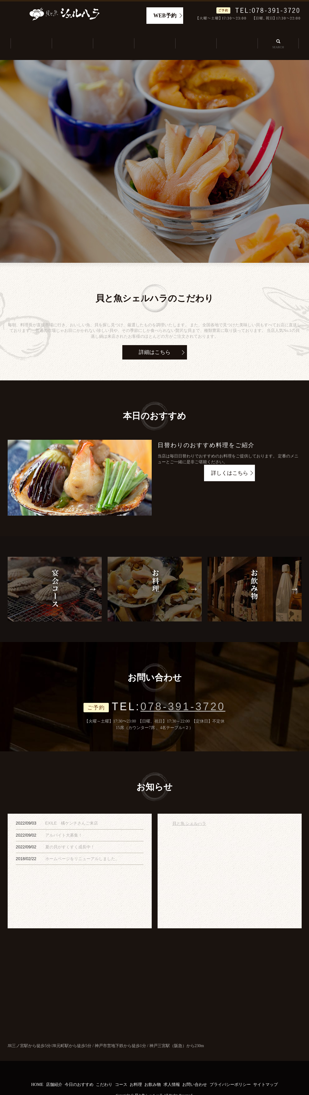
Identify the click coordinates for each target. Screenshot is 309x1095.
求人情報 (236, 37)
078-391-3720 (183, 693)
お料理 (136, 1071)
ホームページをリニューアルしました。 (82, 844)
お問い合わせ (194, 1071)
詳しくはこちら (229, 459)
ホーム (30, 37)
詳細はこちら (155, 338)
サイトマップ (265, 1071)
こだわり (154, 37)
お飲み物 (152, 1071)
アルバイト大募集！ (63, 821)
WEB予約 (164, 16)
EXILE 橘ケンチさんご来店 (71, 809)
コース (121, 1071)
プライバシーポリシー (230, 1071)
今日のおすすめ (113, 37)
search (277, 36)
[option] (154, 147)
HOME (37, 1071)
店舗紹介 (72, 37)
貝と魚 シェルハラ (189, 809)
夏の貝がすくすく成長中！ (70, 833)
